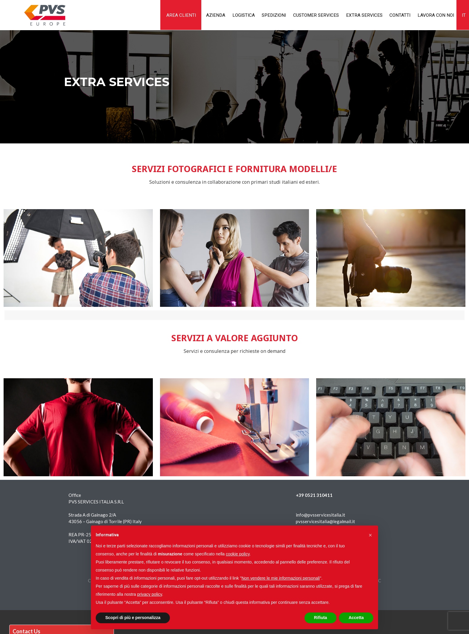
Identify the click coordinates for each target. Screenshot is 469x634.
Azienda (195, 15)
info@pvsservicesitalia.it (320, 514)
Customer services (304, 15)
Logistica (225, 15)
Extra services (355, 15)
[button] (370, 535)
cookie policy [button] (237, 554)
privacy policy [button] (149, 594)
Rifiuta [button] (320, 617)
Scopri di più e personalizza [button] (132, 617)
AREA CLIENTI (158, 15)
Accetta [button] (356, 617)
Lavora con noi (432, 15)
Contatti (393, 15)
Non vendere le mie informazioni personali (280, 578)
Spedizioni (258, 15)
